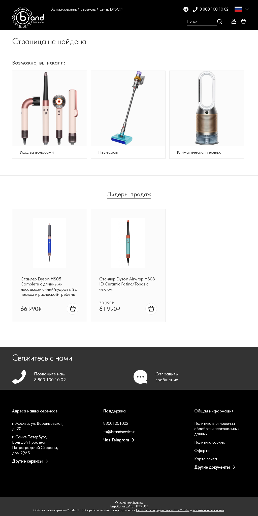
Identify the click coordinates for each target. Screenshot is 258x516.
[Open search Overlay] (204, 21)
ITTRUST (142, 506)
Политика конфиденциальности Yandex (162, 510)
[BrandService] (29, 22)
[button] (58, 22)
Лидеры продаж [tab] (129, 195)
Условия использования (208, 510)
